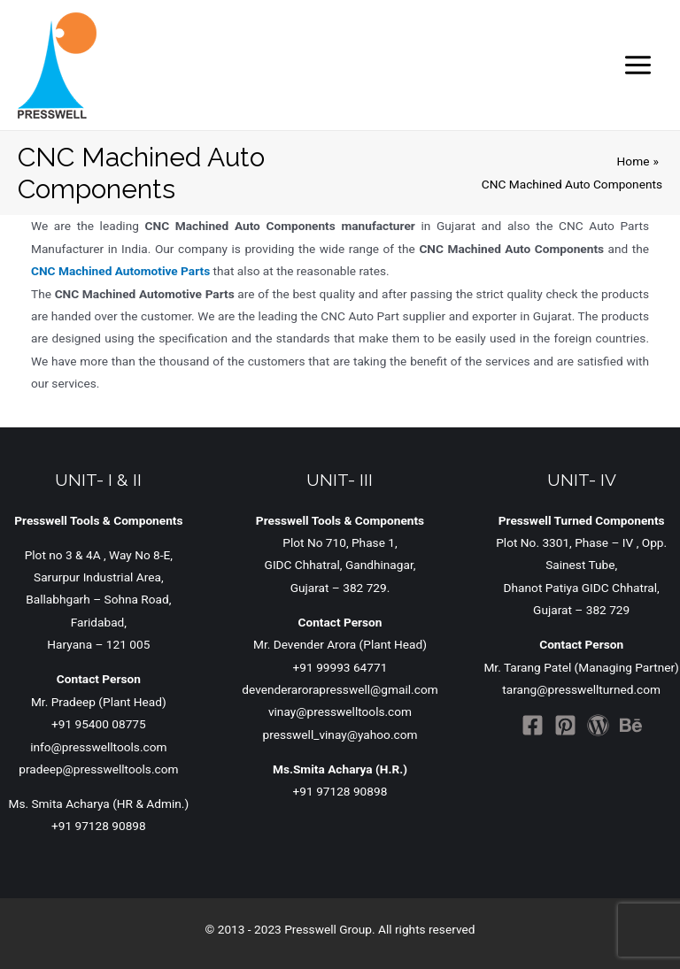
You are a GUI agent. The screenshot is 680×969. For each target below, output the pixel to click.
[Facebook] (533, 725)
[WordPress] (598, 725)
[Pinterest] (565, 725)
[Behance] (631, 725)
